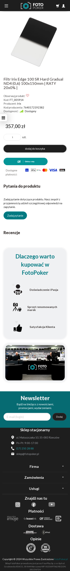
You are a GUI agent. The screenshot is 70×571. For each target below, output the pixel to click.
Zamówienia (44, 477)
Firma (47, 466)
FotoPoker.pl (61, 559)
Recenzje (12, 232)
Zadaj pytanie (15, 215)
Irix (19, 103)
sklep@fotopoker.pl (27, 453)
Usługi (46, 489)
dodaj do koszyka (35, 148)
